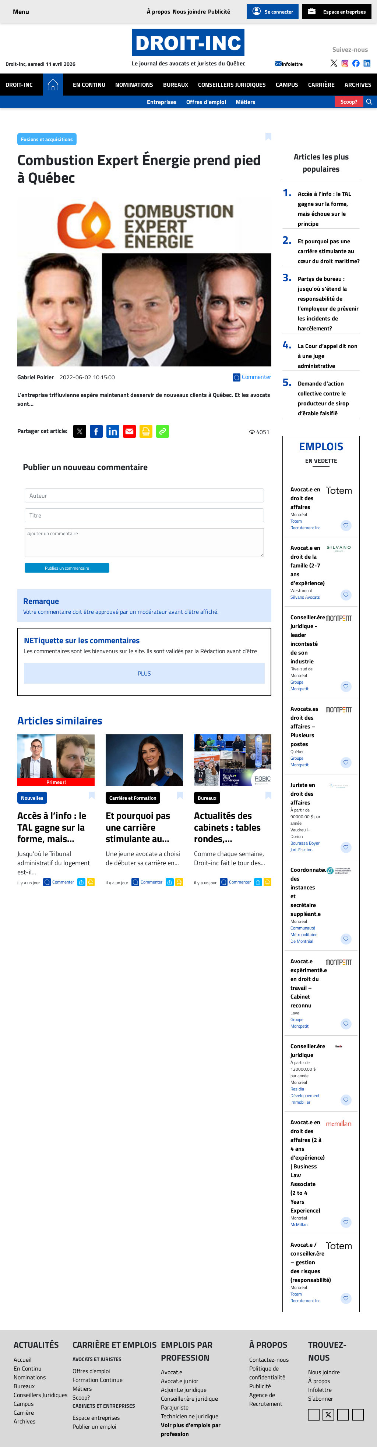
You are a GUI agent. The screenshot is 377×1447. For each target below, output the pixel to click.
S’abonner (320, 1398)
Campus (287, 84)
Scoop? (349, 101)
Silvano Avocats (305, 597)
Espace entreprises (337, 11)
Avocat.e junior (179, 1380)
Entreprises (162, 101)
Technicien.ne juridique (189, 1416)
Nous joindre (189, 11)
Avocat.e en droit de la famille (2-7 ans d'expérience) (307, 565)
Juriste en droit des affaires (302, 793)
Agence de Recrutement (265, 1399)
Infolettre (289, 64)
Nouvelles (32, 798)
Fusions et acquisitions (47, 139)
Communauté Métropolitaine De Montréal (303, 934)
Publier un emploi (94, 1426)
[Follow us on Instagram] (345, 62)
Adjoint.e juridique (184, 1389)
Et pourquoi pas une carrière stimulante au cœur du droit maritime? (329, 251)
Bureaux (175, 84)
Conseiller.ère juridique (307, 1050)
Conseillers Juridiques (232, 84)
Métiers (246, 101)
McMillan (298, 1224)
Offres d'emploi (206, 101)
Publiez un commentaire (67, 568)
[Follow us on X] (334, 62)
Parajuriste (174, 1407)
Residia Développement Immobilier (305, 1095)
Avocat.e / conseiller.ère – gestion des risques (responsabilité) (310, 1262)
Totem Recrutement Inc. (305, 524)
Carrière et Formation (132, 798)
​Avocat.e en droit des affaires (305, 498)
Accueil (23, 1359)
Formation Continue (98, 1379)
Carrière (321, 84)
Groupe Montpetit (299, 685)
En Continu (89, 84)
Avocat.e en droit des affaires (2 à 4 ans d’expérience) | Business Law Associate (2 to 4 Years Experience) (307, 1166)
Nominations (134, 84)
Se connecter (272, 11)
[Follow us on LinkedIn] (367, 62)
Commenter (63, 881)
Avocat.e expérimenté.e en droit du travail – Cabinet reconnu (308, 983)
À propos (158, 11)
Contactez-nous (269, 1359)
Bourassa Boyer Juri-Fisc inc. (305, 846)
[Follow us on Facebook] (356, 62)
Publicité (219, 11)
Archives (358, 84)
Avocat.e (171, 1372)
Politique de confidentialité (267, 1373)
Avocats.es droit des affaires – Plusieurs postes (304, 726)
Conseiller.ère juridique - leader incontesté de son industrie (307, 639)
